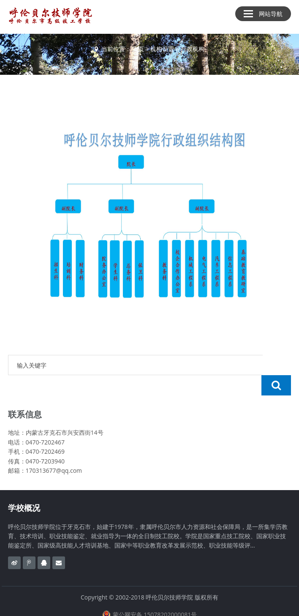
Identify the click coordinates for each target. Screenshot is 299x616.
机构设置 (162, 49)
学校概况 (24, 487)
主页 (138, 49)
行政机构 (192, 49)
